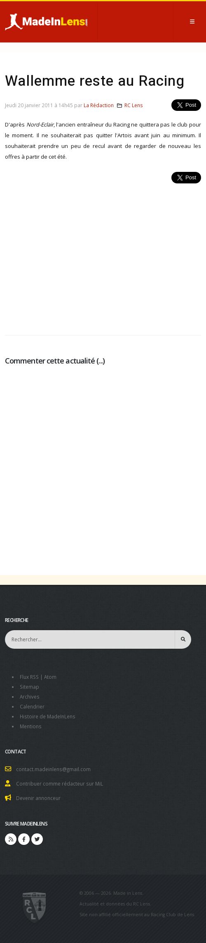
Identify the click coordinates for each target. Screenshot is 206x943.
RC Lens (133, 105)
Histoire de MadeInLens (47, 716)
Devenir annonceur (38, 798)
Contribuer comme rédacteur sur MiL (59, 783)
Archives (30, 696)
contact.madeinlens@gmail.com (53, 769)
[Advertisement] (103, 254)
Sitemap (29, 686)
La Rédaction (99, 105)
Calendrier (32, 706)
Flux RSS (29, 676)
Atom (50, 676)
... (100, 361)
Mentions (31, 726)
